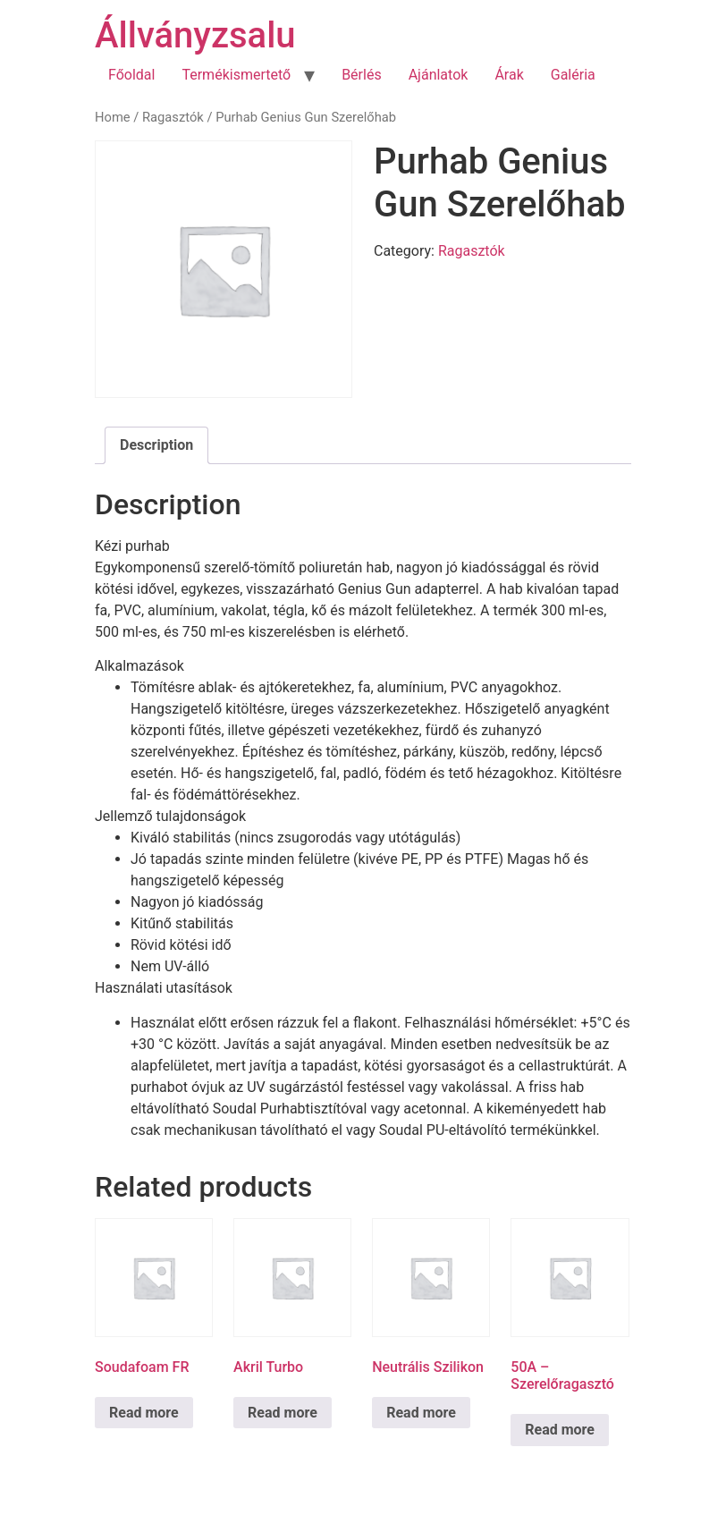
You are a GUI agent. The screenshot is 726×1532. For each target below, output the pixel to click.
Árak (508, 74)
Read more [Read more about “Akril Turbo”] (282, 1412)
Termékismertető (236, 74)
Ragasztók (173, 117)
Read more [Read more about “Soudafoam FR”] (144, 1412)
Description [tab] (156, 444)
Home (113, 117)
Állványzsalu (195, 35)
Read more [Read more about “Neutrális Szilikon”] (421, 1412)
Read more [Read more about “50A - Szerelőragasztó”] (560, 1429)
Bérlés (362, 74)
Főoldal (131, 74)
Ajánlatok (439, 74)
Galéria (573, 74)
